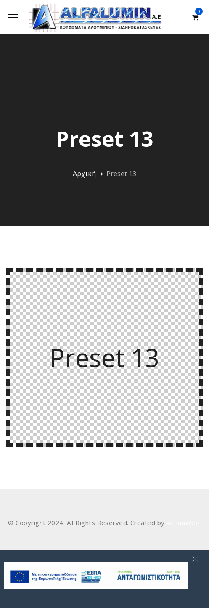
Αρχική (84, 173)
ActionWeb (183, 522)
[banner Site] (96, 575)
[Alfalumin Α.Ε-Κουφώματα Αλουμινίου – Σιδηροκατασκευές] (96, 17)
